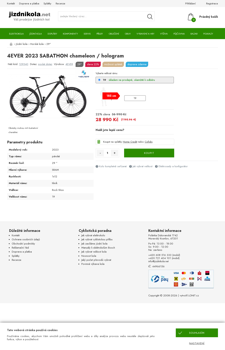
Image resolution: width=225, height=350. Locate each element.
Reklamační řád (20, 248)
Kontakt (11, 3)
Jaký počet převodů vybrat (96, 260)
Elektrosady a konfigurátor (173, 166)
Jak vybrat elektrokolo (93, 235)
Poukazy (208, 33)
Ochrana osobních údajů (26, 239)
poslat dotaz (45, 64)
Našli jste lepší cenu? (110, 130)
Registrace (212, 3)
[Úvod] (10, 43)
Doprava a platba (29, 3)
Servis (87, 33)
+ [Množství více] (115, 153)
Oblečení (114, 33)
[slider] (111, 95)
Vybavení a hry (145, 33)
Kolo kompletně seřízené (113, 166)
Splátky (47, 3)
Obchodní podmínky (23, 244)
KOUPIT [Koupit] (149, 153)
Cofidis (149, 142)
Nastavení (196, 343)
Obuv (128, 33)
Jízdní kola (36, 33)
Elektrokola (16, 33)
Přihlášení (190, 3)
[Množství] (107, 153)
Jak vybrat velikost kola (94, 252)
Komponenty (70, 33)
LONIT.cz (193, 295)
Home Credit (130, 142)
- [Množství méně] (100, 153)
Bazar (194, 33)
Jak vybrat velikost (142, 166)
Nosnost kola (88, 256)
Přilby (100, 33)
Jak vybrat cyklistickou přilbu (96, 239)
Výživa (164, 33)
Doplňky (52, 33)
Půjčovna (179, 33)
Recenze (60, 3)
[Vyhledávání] (150, 16)
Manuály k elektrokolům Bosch (98, 248)
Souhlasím (196, 333)
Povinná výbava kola (92, 264)
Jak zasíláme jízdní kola (94, 244)
